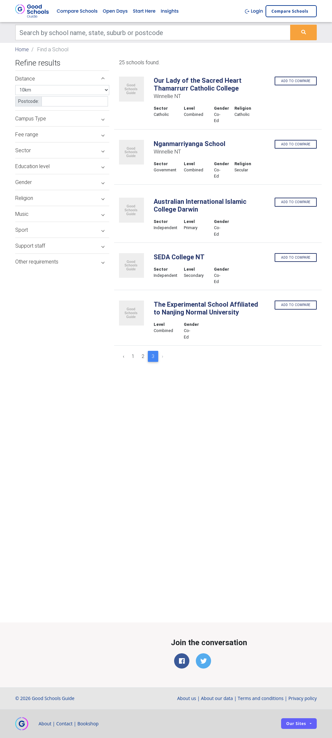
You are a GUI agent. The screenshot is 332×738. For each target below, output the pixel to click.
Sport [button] (59, 230)
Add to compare (295, 81)
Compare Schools (77, 11)
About (45, 723)
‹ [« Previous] (123, 356)
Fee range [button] (59, 134)
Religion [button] (59, 198)
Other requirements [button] (59, 261)
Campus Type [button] (59, 118)
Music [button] (59, 214)
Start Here (144, 11)
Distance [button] (59, 78)
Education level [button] (59, 166)
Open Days (115, 11)
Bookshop (88, 723)
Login (253, 11)
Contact (64, 723)
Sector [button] (59, 150)
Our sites (296, 723)
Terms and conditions (260, 698)
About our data (217, 698)
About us (186, 698)
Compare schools (289, 11)
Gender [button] (59, 182)
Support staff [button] (59, 245)
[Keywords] (152, 32)
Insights (170, 11)
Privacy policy (302, 698)
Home (22, 49)
